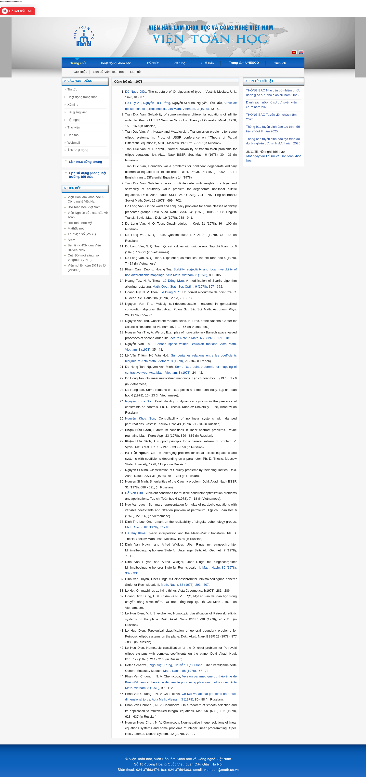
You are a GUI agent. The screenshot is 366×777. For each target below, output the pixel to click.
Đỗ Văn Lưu (134, 493)
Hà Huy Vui (133, 103)
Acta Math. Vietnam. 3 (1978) (186, 275)
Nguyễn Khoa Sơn (139, 401)
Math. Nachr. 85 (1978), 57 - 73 (185, 671)
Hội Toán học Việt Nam (84, 207)
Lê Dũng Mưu (173, 280)
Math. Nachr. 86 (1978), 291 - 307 (185, 584)
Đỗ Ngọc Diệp (135, 91)
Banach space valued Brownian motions (186, 344)
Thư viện (73, 127)
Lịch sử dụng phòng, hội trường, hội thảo (87, 175)
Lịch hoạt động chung (85, 162)
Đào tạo (72, 135)
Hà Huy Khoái (135, 533)
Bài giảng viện (77, 112)
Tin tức (72, 89)
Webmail (73, 142)
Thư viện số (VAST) (82, 234)
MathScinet (76, 228)
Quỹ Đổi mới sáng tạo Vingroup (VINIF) (83, 258)
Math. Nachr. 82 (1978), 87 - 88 (147, 527)
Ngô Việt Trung (161, 665)
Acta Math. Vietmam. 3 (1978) (187, 109)
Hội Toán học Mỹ (80, 223)
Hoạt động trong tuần (82, 97)
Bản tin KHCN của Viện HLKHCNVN (84, 247)
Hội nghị (73, 120)
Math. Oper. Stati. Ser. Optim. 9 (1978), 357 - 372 (187, 286)
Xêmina (72, 104)
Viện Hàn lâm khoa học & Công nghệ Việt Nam (86, 199)
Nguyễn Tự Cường (156, 103)
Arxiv (71, 240)
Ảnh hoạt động (77, 150)
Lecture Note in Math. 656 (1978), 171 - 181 (200, 338)
